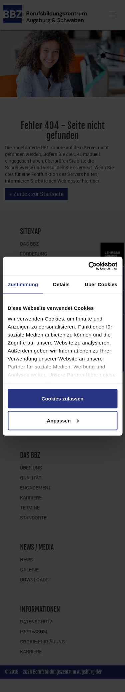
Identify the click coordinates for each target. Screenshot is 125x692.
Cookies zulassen (63, 398)
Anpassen (63, 420)
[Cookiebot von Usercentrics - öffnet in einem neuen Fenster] (89, 266)
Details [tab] (61, 284)
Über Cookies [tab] (101, 284)
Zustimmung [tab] (23, 284)
